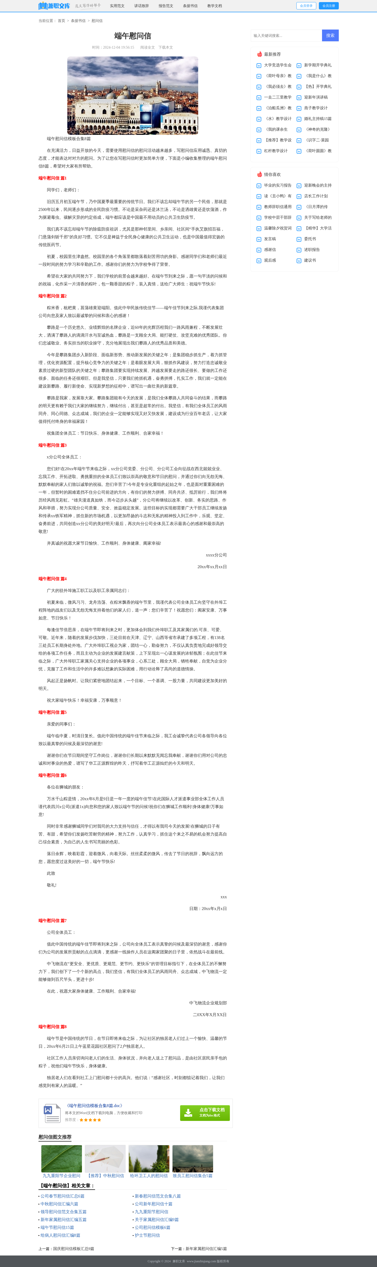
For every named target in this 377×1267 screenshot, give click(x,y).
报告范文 (166, 6)
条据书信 (190, 6)
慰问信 (97, 21)
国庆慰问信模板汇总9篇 (74, 1249)
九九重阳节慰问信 (151, 1212)
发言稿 (270, 239)
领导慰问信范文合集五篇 (64, 1212)
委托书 (310, 239)
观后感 (270, 260)
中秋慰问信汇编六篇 (59, 1204)
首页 (61, 21)
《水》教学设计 (278, 119)
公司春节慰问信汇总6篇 (63, 1196)
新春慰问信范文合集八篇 (158, 1196)
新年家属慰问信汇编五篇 (64, 1219)
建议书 (310, 260)
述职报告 (312, 249)
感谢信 (270, 249)
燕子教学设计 (316, 108)
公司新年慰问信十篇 (154, 1204)
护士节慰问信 (147, 1235)
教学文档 (214, 6)
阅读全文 (147, 47)
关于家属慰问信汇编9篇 (157, 1219)
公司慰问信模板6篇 (152, 1227)
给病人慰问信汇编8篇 (60, 1235)
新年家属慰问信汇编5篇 (206, 1249)
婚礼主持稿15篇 (318, 119)
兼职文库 (179, 1261)
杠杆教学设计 (276, 151)
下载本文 (165, 47)
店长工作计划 (316, 196)
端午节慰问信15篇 (57, 1227)
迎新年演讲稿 (316, 97)
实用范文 (117, 6)
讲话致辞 (141, 6)
